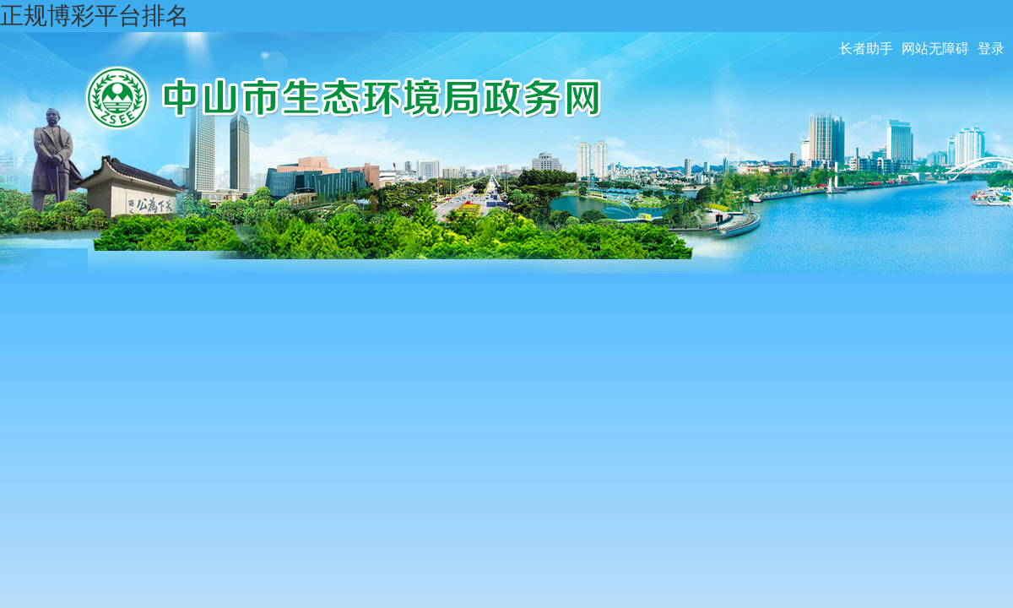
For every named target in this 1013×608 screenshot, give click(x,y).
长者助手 (866, 48)
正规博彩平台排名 (94, 16)
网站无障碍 (935, 48)
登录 (991, 48)
